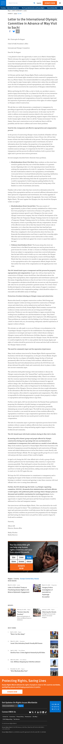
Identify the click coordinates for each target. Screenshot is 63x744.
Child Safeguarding (7, 719)
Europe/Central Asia (27, 578)
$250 (29, 557)
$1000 (21, 561)
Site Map (35, 716)
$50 (13, 557)
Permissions (28, 716)
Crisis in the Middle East (14, 8)
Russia (36, 578)
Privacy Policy (20, 716)
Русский (19, 13)
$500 (13, 561)
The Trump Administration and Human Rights (34, 8)
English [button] (39, 3)
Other (29, 561)
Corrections (12, 716)
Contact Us (5, 716)
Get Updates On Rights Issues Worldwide (19, 702)
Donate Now (50, 3)
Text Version (17, 719)
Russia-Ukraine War (53, 8)
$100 (21, 557)
